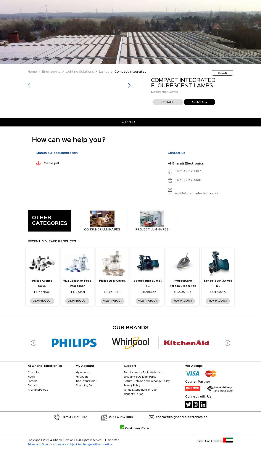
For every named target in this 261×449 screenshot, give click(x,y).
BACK (222, 73)
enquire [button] (168, 102)
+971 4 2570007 (184, 171)
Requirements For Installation (142, 373)
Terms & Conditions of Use (140, 390)
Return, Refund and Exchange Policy (147, 381)
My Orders (82, 377)
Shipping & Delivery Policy (140, 377)
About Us (34, 373)
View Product (42, 301)
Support (129, 122)
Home (32, 71)
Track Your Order (86, 381)
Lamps (104, 71)
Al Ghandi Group (38, 390)
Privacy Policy (132, 386)
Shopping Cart (85, 386)
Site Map (113, 440)
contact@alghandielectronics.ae (182, 417)
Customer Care (134, 428)
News (31, 377)
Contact (32, 386)
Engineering (51, 71)
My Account (83, 373)
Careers (32, 381)
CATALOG (199, 102)
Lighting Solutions (80, 71)
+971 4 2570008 (184, 180)
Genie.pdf (52, 163)
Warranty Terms (133, 394)
